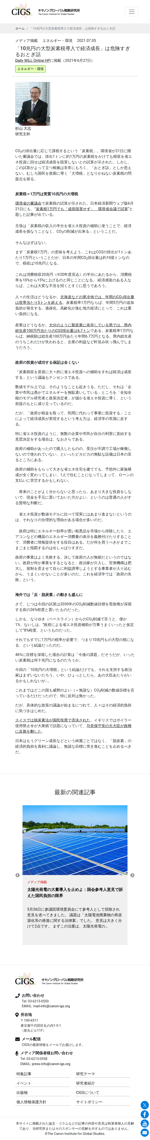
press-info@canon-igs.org (51, 1064)
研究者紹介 (85, 1083)
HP (47, 60)
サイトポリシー (89, 1102)
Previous (17, 875)
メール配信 (31, 1039)
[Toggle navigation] (131, 11)
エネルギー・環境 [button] (30, 69)
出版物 (22, 1092)
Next (132, 875)
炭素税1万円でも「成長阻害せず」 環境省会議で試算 (82, 209)
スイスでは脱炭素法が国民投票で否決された (52, 720)
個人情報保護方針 (31, 1102)
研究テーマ (85, 1074)
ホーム (20, 28)
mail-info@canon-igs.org (51, 1006)
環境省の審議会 (28, 203)
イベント (23, 1083)
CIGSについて (87, 1092)
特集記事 (23, 1074)
